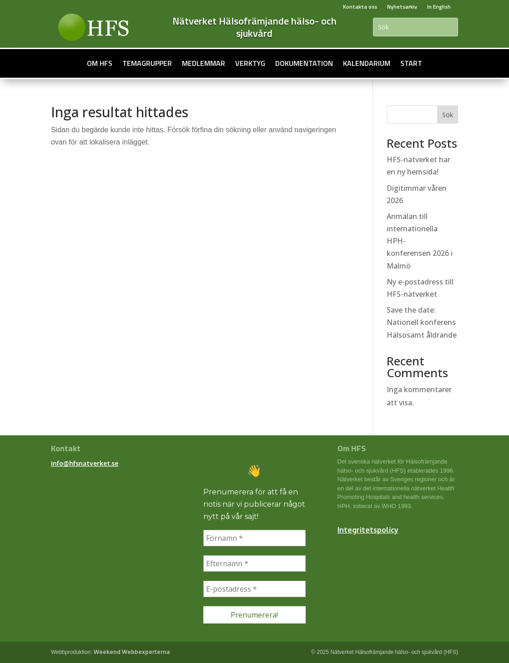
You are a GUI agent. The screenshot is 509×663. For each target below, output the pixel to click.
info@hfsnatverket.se (84, 463)
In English (439, 6)
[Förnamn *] (254, 538)
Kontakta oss (360, 6)
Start (411, 63)
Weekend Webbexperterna (132, 651)
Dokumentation (304, 63)
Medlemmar (203, 63)
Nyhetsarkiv (402, 6)
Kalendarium (366, 63)
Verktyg (250, 63)
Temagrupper (147, 63)
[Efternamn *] (254, 563)
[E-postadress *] (254, 589)
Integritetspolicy (368, 529)
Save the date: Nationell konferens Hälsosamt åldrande (422, 322)
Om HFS (99, 63)
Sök (447, 114)
